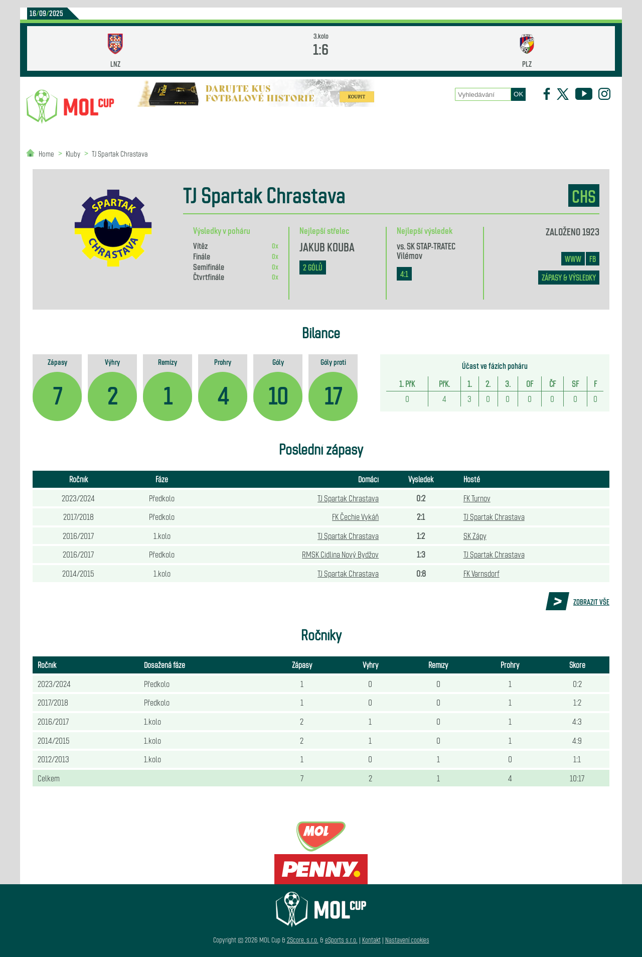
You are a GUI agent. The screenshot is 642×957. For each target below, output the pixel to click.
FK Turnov (477, 498)
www (573, 258)
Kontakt (371, 939)
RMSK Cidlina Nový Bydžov (340, 554)
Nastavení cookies (407, 939)
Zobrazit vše (591, 601)
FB (592, 258)
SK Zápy (475, 535)
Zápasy (380, 120)
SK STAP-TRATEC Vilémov (426, 250)
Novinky (153, 120)
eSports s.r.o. (341, 939)
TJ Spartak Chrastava (120, 153)
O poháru (324, 120)
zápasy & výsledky (569, 277)
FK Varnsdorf (481, 573)
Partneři (556, 120)
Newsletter (495, 120)
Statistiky (260, 120)
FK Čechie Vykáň (355, 516)
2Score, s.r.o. (302, 939)
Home (46, 153)
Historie (434, 120)
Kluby (206, 120)
